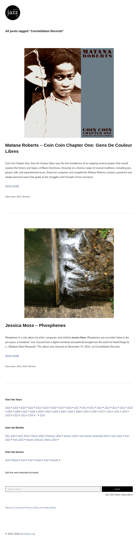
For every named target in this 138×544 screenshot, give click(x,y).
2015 (91, 407)
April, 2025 (18, 439)
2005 (40, 411)
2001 (70, 411)
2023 (30, 407)
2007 (25, 411)
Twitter (7, 527)
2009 (9, 411)
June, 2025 (116, 435)
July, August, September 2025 (94, 435)
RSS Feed (39, 527)
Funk (30, 460)
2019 (61, 407)
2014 (99, 407)
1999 (86, 411)
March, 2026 (37, 435)
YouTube (23, 527)
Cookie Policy (49, 507)
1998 (93, 411)
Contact (18, 507)
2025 (15, 407)
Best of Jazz (12, 12)
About (8, 507)
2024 (23, 407)
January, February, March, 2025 (41, 439)
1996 (109, 411)
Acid (7, 460)
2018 (69, 407)
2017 (76, 407)
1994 (124, 411)
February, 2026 (53, 435)
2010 (130, 407)
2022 (38, 407)
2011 (19, 196)
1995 (116, 411)
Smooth (54, 460)
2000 (78, 411)
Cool (23, 460)
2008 (17, 411)
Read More (12, 186)
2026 (7, 407)
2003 (55, 411)
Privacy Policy (32, 507)
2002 (63, 411)
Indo (46, 460)
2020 (53, 407)
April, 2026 (23, 435)
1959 (42, 415)
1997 (101, 411)
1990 (30, 415)
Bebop (15, 460)
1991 (23, 415)
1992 (15, 415)
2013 (107, 407)
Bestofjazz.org (27, 533)
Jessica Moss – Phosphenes (35, 325)
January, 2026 (70, 435)
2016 (84, 407)
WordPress (31, 527)
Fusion (38, 460)
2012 (114, 407)
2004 (48, 411)
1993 (7, 415)
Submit (117, 489)
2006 (32, 411)
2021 (19, 366)
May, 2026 (10, 435)
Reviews (26, 196)
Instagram (15, 527)
